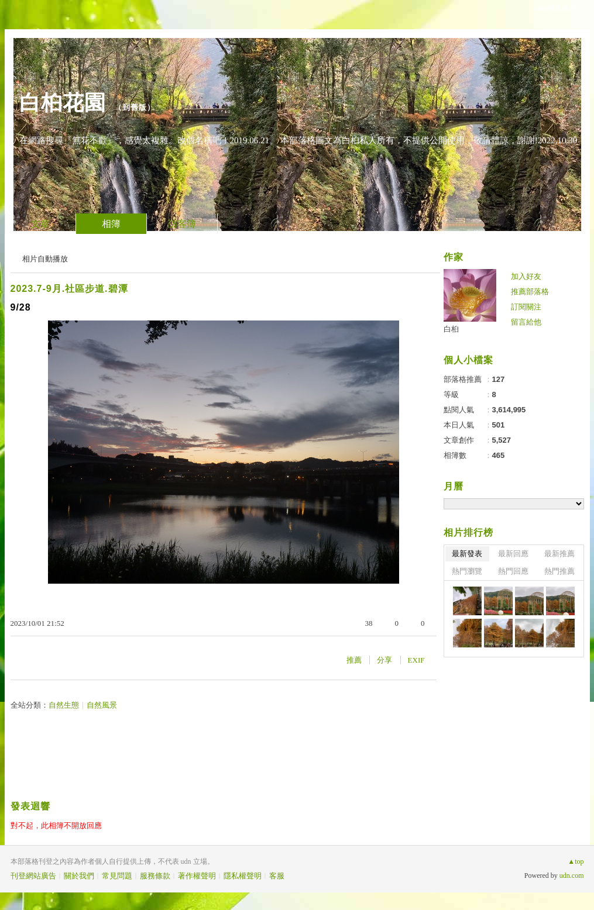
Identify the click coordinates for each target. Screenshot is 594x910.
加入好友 (526, 276)
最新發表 (467, 553)
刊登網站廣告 (33, 875)
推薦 (354, 660)
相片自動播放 (45, 258)
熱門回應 (513, 571)
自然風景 (102, 705)
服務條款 (155, 875)
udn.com (571, 875)
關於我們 (79, 875)
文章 (40, 224)
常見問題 (117, 875)
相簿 (111, 224)
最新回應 (513, 553)
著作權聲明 (197, 875)
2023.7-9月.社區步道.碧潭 (69, 289)
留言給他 (526, 322)
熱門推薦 (559, 571)
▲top (575, 861)
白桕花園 (62, 103)
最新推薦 (559, 553)
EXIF (416, 660)
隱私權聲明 (243, 875)
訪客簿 (182, 224)
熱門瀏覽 (467, 571)
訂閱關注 (526, 306)
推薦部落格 (530, 291)
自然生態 (64, 705)
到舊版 (134, 107)
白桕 (451, 329)
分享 (384, 660)
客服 (276, 875)
